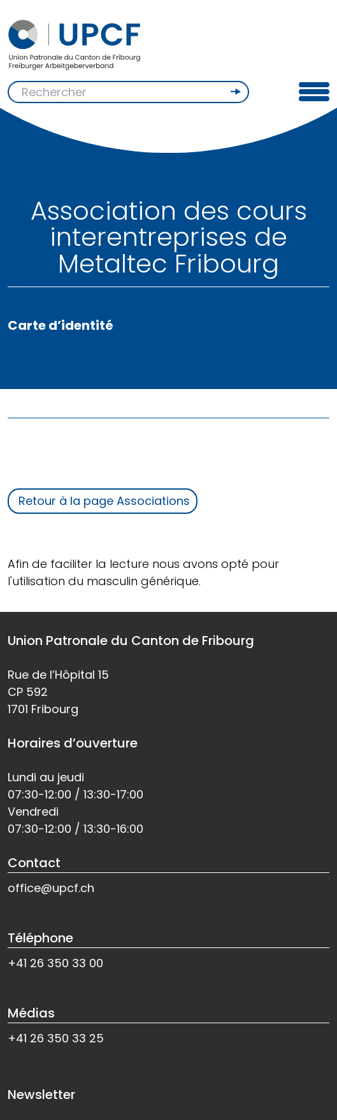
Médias (31, 1013)
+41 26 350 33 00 (55, 963)
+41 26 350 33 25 (56, 1038)
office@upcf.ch (51, 888)
